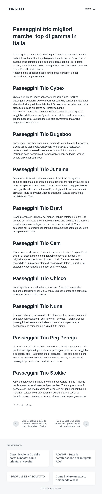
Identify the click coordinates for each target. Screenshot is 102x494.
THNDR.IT (16, 9)
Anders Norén (55, 488)
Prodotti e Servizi (25, 405)
